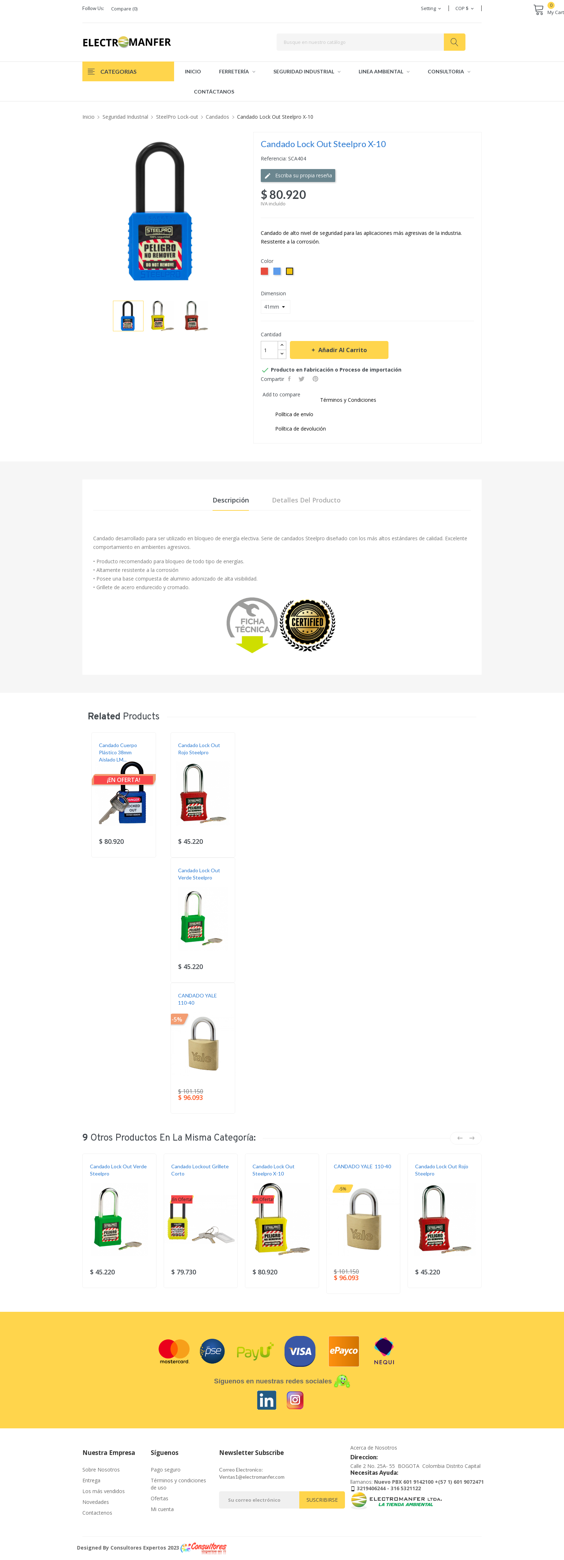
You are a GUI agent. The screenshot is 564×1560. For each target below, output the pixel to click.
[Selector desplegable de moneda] (465, 8)
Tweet (302, 378)
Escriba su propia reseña (298, 175)
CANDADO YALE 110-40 (198, 999)
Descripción (231, 500)
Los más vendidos (103, 1491)
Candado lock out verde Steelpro (199, 874)
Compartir (290, 378)
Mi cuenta (162, 1509)
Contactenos (97, 1512)
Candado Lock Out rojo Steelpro (199, 748)
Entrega (91, 1480)
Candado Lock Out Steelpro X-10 (274, 1170)
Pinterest (316, 378)
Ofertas (159, 1498)
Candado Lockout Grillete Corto (200, 1170)
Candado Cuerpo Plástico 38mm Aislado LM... (118, 752)
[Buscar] (371, 42)
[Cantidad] (269, 350)
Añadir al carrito (342, 350)
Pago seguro (166, 1469)
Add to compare (281, 394)
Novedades (95, 1501)
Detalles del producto (306, 500)
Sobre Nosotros (101, 1469)
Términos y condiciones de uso (178, 1484)
